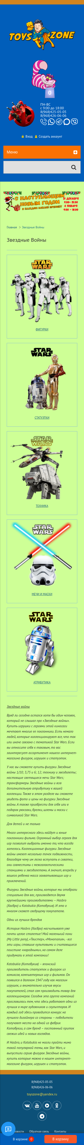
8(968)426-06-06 (53, 115)
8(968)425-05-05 (53, 111)
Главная (12, 227)
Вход (27, 136)
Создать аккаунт (48, 136)
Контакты (60, 1131)
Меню (42, 152)
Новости (18, 1131)
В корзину (60, 1139)
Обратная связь (39, 1131)
